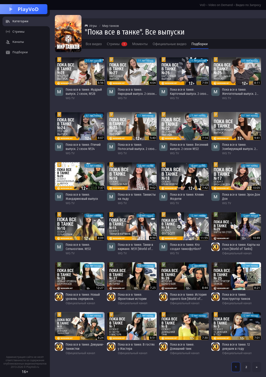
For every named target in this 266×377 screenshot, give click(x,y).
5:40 (153, 138)
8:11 (257, 83)
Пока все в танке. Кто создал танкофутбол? (185, 247)
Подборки (199, 44)
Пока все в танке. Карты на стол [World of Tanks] (241, 247)
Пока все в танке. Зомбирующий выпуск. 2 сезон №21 (239, 149)
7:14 (205, 138)
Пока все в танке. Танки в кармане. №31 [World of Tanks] (135, 249)
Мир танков (110, 26)
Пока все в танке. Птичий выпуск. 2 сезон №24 (83, 147)
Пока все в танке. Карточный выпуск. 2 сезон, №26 (189, 94)
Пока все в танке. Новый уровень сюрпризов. (83, 297)
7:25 (153, 288)
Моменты (140, 44)
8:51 (153, 338)
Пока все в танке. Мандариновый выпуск (82, 197)
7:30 (205, 338)
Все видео (94, 44)
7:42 (205, 188)
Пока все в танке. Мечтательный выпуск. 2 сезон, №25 (239, 94)
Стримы (117, 44)
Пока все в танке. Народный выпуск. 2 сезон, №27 (136, 94)
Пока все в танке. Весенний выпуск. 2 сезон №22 (189, 147)
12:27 (99, 288)
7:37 (100, 188)
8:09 (100, 238)
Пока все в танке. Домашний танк (182, 346)
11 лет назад (93, 60)
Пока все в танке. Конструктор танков (236, 297)
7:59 (205, 83)
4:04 (153, 83)
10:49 (256, 238)
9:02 (153, 188)
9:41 (257, 138)
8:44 (205, 288)
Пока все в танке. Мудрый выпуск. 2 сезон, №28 (84, 92)
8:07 (100, 138)
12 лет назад (93, 165)
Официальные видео (170, 44)
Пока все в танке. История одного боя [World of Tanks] (188, 299)
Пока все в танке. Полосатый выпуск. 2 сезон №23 (137, 149)
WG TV (70, 98)
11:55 (204, 238)
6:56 (100, 83)
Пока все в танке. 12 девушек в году (236, 346)
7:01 (257, 338)
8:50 (153, 238)
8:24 (100, 338)
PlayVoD (24, 9)
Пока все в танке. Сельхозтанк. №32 (78, 247)
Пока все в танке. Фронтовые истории (132, 297)
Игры (91, 26)
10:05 (256, 188)
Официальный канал (237, 253)
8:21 (257, 288)
